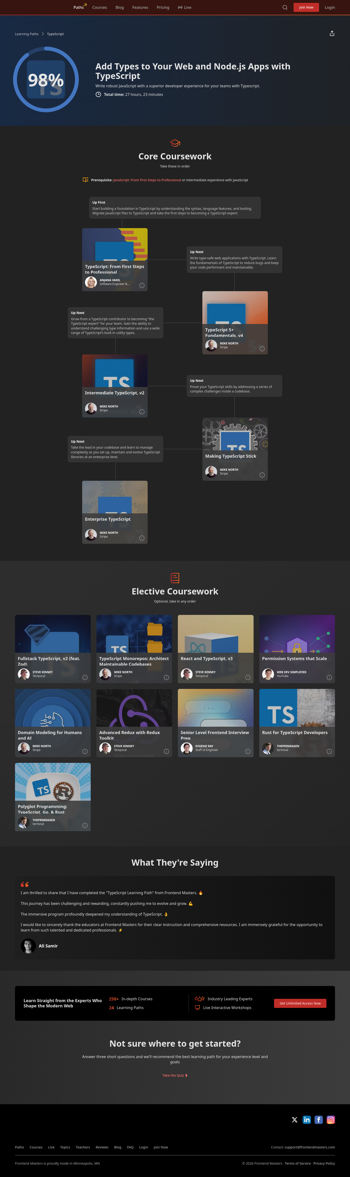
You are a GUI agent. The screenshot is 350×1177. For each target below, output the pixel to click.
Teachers (83, 1147)
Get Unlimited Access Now (300, 1003)
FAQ (130, 1147)
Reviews (102, 1147)
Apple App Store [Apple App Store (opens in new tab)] (284, 1134)
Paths (79, 7)
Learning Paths (27, 34)
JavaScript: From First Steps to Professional (147, 180)
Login (330, 7)
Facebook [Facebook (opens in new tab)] (319, 1120)
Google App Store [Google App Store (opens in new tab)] (319, 1134)
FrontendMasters (40, 6)
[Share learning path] (332, 33)
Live (51, 1147)
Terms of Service (298, 1163)
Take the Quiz (173, 1075)
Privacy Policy (324, 1163)
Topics (65, 1147)
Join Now (306, 7)
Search (285, 7)
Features (140, 7)
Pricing (163, 7)
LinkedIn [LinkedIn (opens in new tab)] (307, 1120)
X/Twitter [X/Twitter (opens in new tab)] (294, 1120)
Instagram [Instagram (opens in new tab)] (331, 1120)
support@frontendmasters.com (310, 1147)
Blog (119, 7)
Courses (99, 7)
